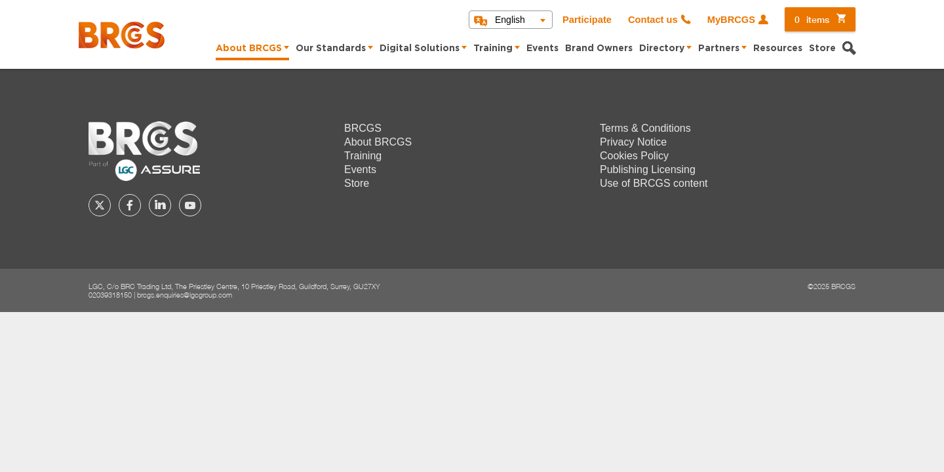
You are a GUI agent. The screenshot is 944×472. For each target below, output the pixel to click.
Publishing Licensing (648, 169)
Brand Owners (599, 48)
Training (493, 48)
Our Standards (331, 48)
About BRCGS (249, 48)
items (812, 19)
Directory (661, 48)
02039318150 (110, 294)
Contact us (653, 19)
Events (542, 48)
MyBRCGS (731, 19)
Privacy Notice (633, 142)
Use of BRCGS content (654, 183)
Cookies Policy (634, 155)
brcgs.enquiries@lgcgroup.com (184, 294)
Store (822, 48)
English (510, 19)
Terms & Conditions (645, 128)
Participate (587, 19)
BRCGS (363, 128)
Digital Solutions (420, 48)
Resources (777, 48)
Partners (718, 48)
